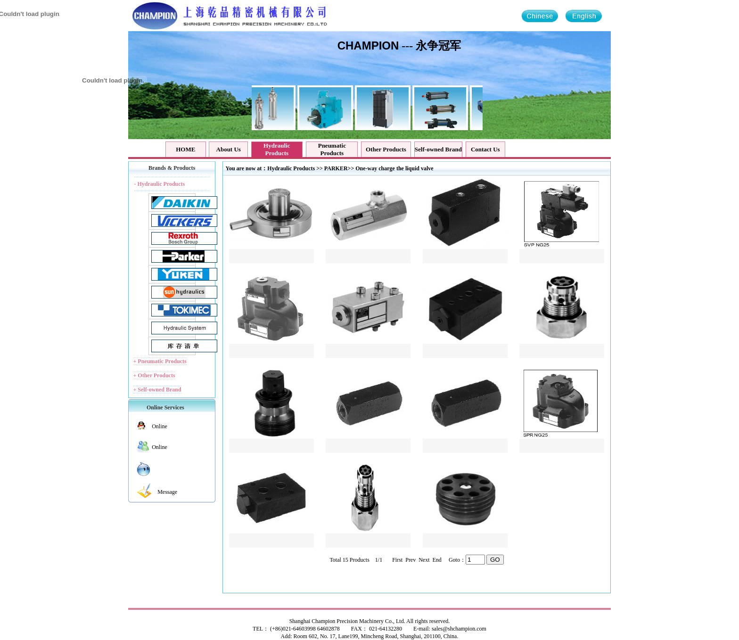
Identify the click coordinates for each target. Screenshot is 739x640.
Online (159, 426)
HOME (185, 149)
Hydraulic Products (291, 168)
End (436, 560)
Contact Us (485, 149)
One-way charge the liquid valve (394, 168)
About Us (228, 149)
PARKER (336, 168)
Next (423, 560)
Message (167, 492)
